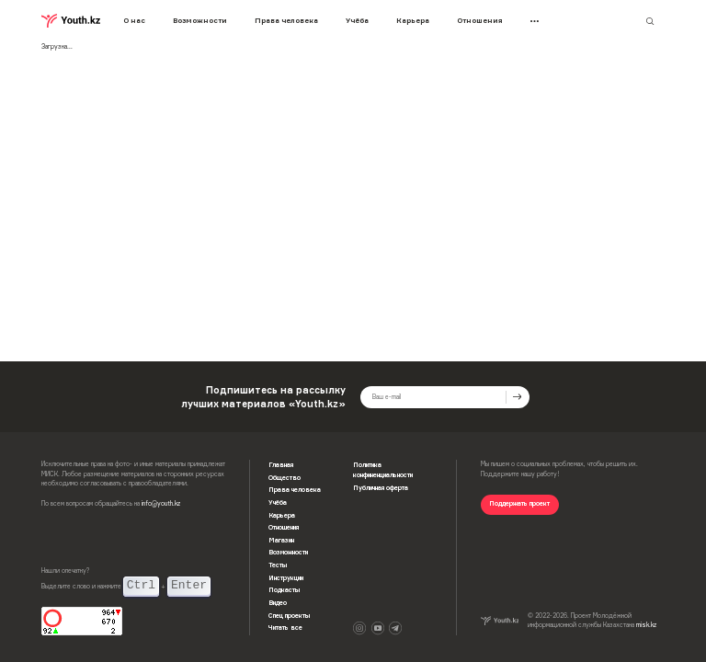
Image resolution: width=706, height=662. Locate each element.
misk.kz (646, 625)
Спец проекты (289, 615)
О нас (134, 20)
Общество (284, 478)
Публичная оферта (380, 488)
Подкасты (284, 590)
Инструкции (285, 578)
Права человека (286, 20)
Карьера (412, 20)
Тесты (277, 565)
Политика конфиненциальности (383, 470)
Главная (280, 465)
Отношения (480, 20)
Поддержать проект (519, 503)
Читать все (285, 627)
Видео (277, 603)
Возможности (200, 20)
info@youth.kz (161, 503)
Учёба (357, 20)
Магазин (281, 540)
